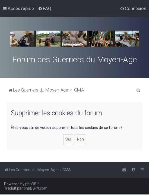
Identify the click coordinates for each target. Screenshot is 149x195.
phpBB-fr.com (35, 188)
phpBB (31, 184)
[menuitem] (44, 8)
